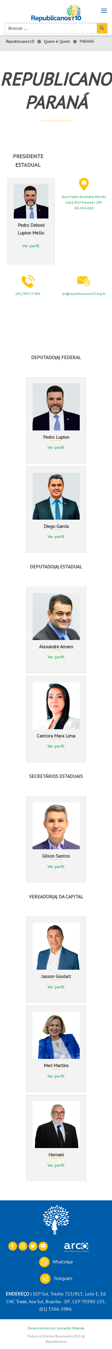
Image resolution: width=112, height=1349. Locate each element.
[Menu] (104, 14)
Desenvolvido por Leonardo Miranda (56, 1328)
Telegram (56, 1278)
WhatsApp (56, 1262)
